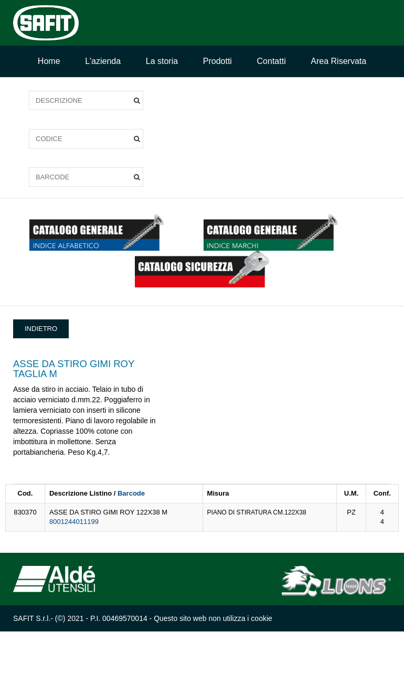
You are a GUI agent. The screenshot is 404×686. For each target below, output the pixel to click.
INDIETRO (41, 329)
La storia (162, 61)
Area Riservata (338, 61)
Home (49, 61)
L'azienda (103, 61)
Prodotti (217, 61)
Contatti (271, 61)
